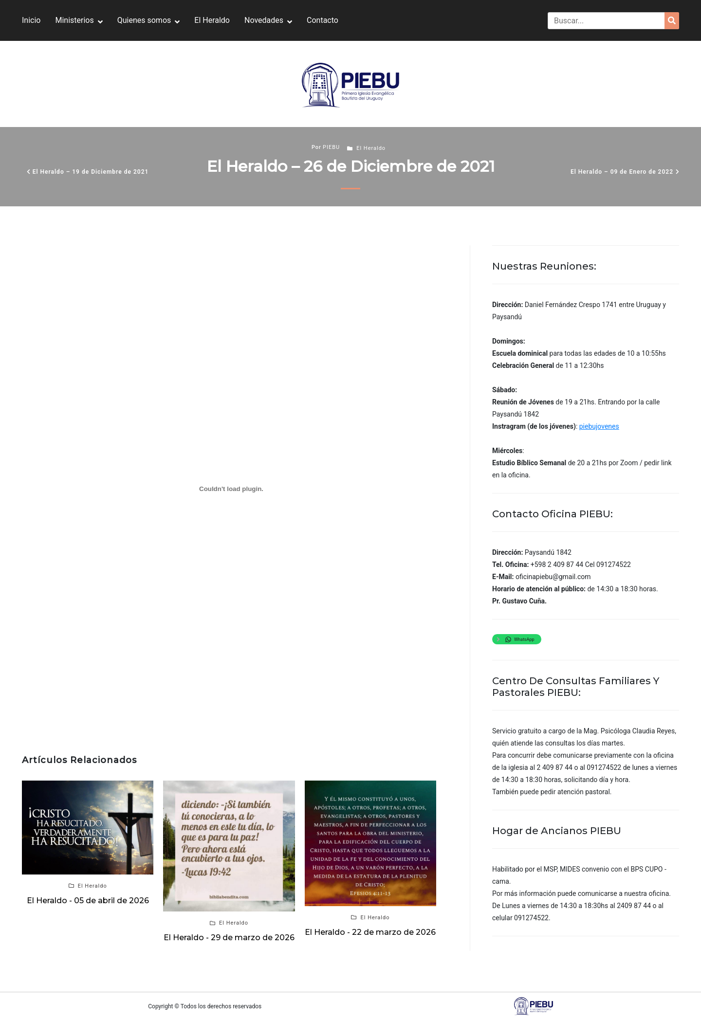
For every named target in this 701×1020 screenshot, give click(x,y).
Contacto (322, 20)
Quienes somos (144, 20)
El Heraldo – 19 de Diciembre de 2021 (91, 171)
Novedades (263, 20)
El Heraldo (212, 20)
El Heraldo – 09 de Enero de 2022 (622, 171)
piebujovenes (599, 426)
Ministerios (74, 20)
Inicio (31, 20)
